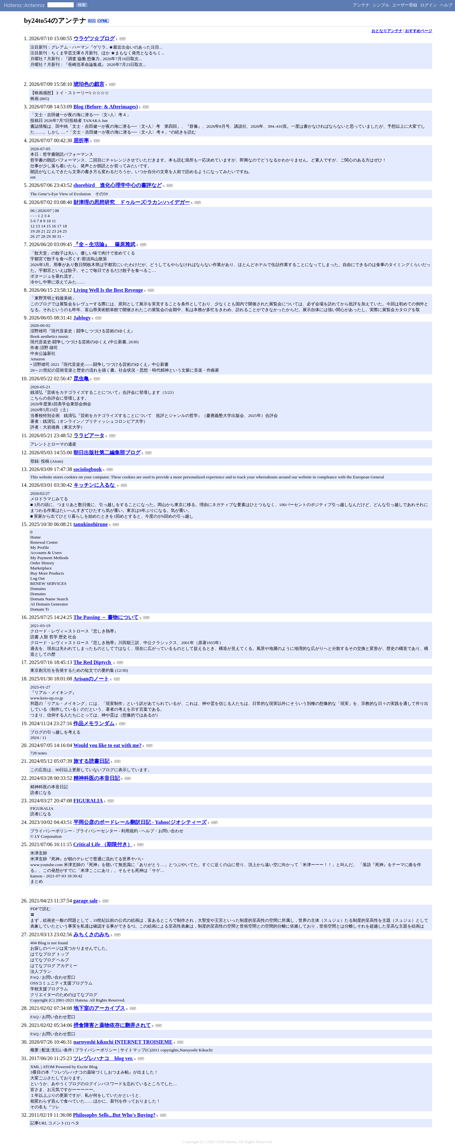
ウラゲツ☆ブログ (94, 38)
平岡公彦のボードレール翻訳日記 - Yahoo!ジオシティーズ (140, 822)
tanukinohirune (90, 524)
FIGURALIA (88, 800)
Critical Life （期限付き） (102, 844)
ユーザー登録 (404, 5)
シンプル (381, 5)
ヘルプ (446, 5)
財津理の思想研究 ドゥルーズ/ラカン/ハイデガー (131, 202)
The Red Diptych (92, 662)
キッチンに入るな (94, 485)
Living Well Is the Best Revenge (108, 290)
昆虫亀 (81, 378)
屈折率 (81, 140)
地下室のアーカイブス (99, 1008)
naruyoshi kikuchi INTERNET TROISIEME (123, 1042)
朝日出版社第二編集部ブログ (106, 452)
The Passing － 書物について (106, 617)
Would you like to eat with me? (107, 745)
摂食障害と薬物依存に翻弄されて (112, 1025)
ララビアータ (88, 435)
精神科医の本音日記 (96, 778)
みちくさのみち (91, 934)
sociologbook (87, 469)
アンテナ (361, 5)
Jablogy (82, 317)
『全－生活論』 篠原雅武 (104, 244)
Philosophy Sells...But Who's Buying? (114, 1115)
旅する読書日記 (91, 761)
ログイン (428, 5)
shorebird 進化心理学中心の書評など (117, 185)
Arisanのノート (91, 678)
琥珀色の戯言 (88, 84)
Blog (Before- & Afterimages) (105, 106)
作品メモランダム (93, 723)
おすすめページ (418, 31)
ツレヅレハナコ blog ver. (103, 1058)
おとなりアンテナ (387, 31)
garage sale (85, 900)
